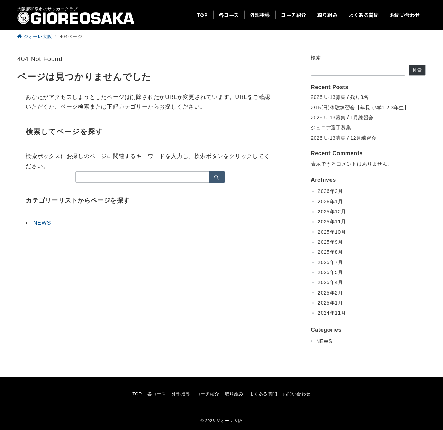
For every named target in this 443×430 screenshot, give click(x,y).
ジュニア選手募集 (331, 127)
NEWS (42, 223)
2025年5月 (330, 272)
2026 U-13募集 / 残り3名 (339, 97)
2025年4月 (330, 282)
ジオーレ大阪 (229, 420)
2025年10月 (332, 232)
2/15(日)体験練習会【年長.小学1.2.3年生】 (360, 107)
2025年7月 (330, 262)
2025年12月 (332, 211)
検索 (316, 57)
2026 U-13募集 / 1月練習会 (342, 117)
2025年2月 (330, 293)
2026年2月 (330, 191)
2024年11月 (332, 313)
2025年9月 (330, 242)
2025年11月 (332, 221)
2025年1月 (330, 303)
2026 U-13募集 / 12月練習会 (343, 138)
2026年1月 (330, 201)
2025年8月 (330, 252)
